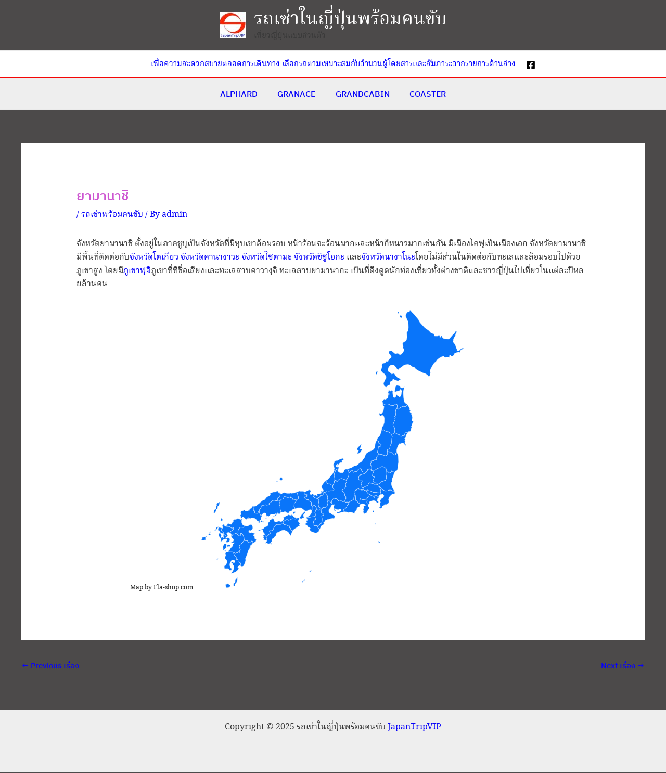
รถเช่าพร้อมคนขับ (112, 214)
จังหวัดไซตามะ (266, 257)
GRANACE (298, 93)
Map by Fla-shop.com (161, 587)
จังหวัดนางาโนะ (388, 257)
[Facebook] (530, 65)
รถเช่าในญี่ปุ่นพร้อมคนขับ (350, 19)
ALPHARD (244, 93)
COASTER (423, 93)
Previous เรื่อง (50, 666)
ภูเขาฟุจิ (137, 270)
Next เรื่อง (622, 666)
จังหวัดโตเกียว (154, 257)
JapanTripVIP (414, 727)
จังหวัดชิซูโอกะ (319, 257)
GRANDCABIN (361, 93)
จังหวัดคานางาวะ (210, 257)
